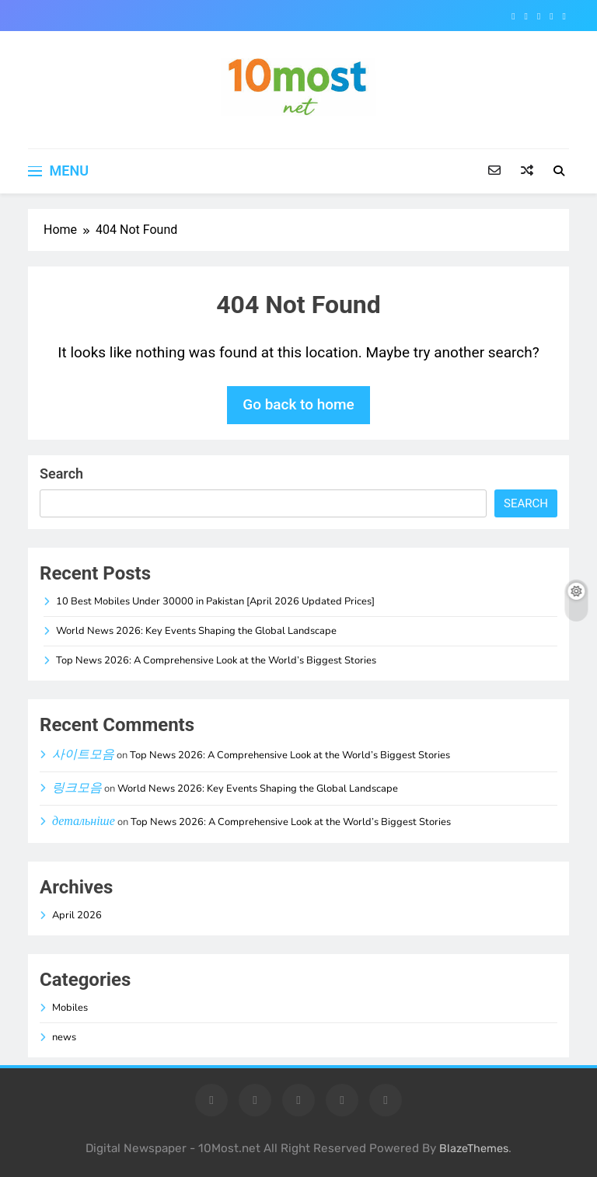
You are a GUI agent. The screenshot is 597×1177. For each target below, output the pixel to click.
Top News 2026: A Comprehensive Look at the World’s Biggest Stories (216, 660)
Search (61, 473)
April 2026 (77, 915)
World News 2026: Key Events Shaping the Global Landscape (196, 631)
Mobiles (70, 1008)
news (64, 1037)
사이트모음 (83, 754)
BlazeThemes (473, 1148)
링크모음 (77, 787)
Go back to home (298, 404)
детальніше (83, 821)
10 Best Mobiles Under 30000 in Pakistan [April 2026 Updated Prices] (215, 601)
